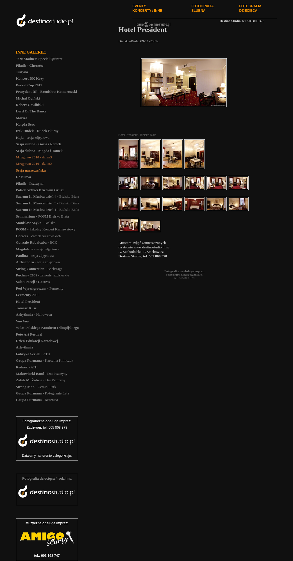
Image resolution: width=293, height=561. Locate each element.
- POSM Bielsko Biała (42, 216)
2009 (27, 295)
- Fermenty (39, 288)
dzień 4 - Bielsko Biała (47, 196)
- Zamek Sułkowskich (38, 236)
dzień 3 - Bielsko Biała (47, 203)
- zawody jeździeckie (42, 275)
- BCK (36, 242)
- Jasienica (37, 400)
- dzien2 (34, 163)
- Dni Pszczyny (41, 373)
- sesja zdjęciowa (33, 137)
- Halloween (34, 314)
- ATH (33, 354)
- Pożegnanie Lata (42, 393)
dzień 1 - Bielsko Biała (47, 209)
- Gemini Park (36, 387)
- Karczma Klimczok (44, 360)
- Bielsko (36, 223)
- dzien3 (34, 157)
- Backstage (39, 269)
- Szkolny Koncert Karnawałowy (46, 229)
